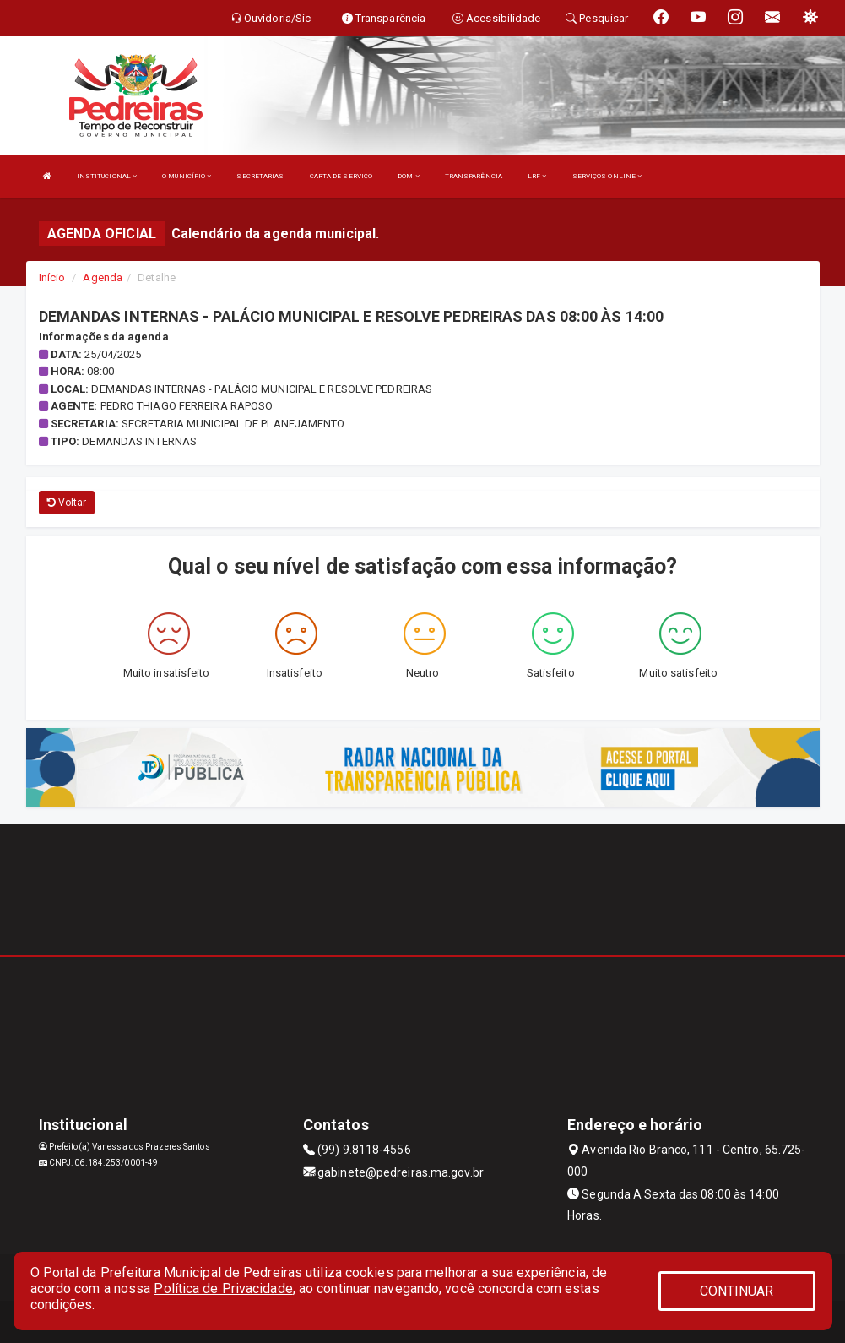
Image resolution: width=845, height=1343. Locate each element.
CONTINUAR (737, 1291)
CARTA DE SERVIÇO (341, 176)
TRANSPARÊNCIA (473, 176)
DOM (409, 176)
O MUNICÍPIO (186, 176)
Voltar (67, 502)
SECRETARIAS (260, 176)
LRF (537, 176)
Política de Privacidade (223, 1288)
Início (52, 277)
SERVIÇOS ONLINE (607, 176)
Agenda (102, 277)
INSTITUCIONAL (107, 176)
